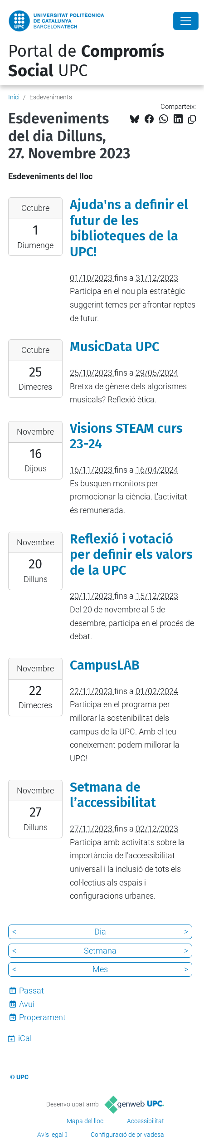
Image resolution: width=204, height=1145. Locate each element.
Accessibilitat (145, 1121)
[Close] (186, 21)
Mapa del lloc (85, 1121)
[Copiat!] (192, 119)
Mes (100, 969)
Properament (42, 1017)
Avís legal (50, 1134)
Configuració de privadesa (127, 1134)
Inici (13, 97)
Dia (100, 931)
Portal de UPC (86, 61)
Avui (26, 1004)
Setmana (100, 950)
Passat (31, 990)
